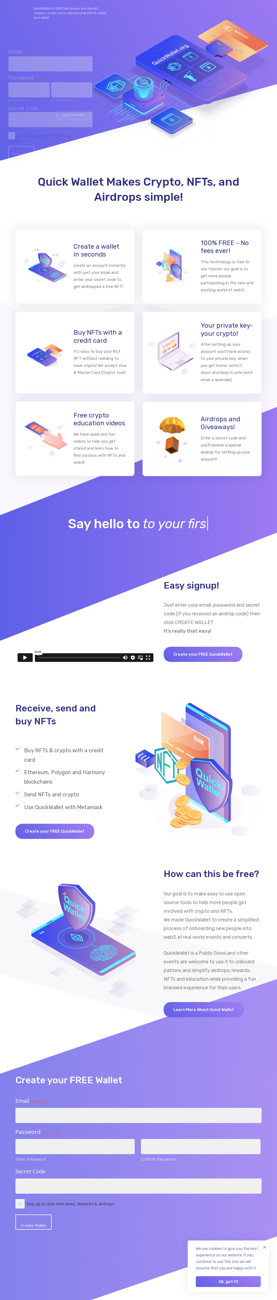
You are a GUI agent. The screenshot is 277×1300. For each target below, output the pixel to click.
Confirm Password (158, 1159)
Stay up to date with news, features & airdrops (70, 1203)
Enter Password (30, 1159)
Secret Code (30, 1171)
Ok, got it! (228, 1281)
